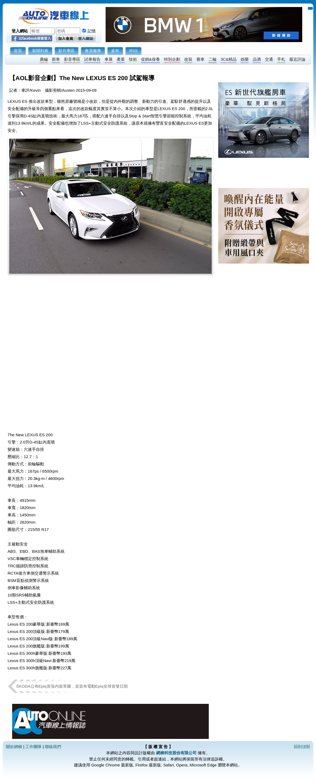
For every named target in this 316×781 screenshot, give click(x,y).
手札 (281, 59)
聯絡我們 (53, 746)
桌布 (115, 50)
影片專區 (66, 50)
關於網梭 (14, 746)
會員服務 (93, 50)
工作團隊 (33, 746)
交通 (269, 59)
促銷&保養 (150, 59)
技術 (133, 59)
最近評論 (297, 59)
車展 (109, 59)
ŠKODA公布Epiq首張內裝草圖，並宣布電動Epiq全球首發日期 (72, 686)
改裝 (188, 59)
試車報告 (92, 59)
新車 (56, 59)
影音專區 (72, 59)
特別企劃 (172, 59)
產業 (121, 59)
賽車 (200, 59)
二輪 (213, 59)
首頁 (18, 50)
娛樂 (245, 59)
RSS (133, 50)
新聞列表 (40, 50)
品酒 (257, 59)
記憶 (92, 31)
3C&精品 (229, 59)
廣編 (44, 59)
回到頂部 (302, 746)
